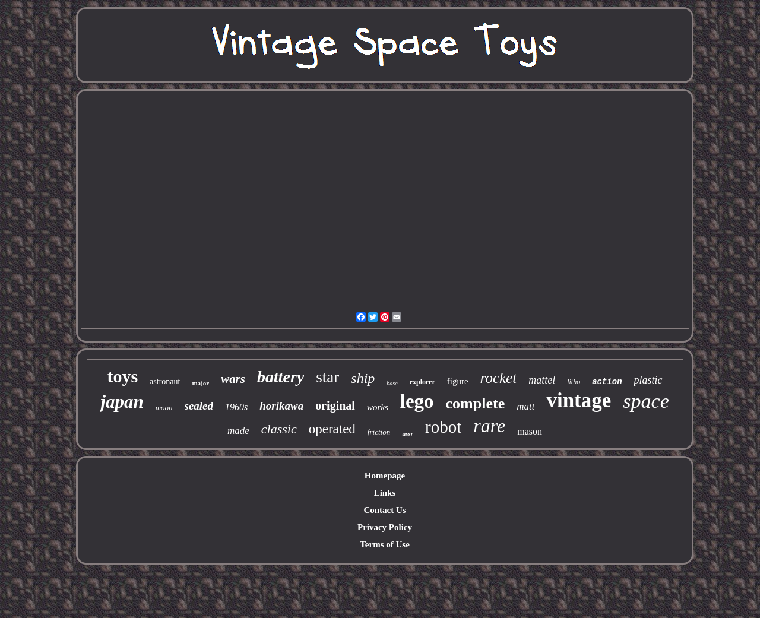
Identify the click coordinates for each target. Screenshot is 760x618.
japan (121, 401)
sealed (199, 406)
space (646, 401)
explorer (422, 382)
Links (385, 492)
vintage (578, 400)
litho (573, 382)
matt (525, 406)
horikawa (281, 406)
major (200, 382)
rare (489, 425)
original (335, 405)
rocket (498, 378)
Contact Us (384, 510)
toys (122, 376)
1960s (236, 407)
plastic (648, 380)
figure (457, 381)
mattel (541, 380)
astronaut (165, 381)
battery (280, 376)
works (377, 407)
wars (233, 379)
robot (443, 426)
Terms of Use (385, 544)
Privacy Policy (384, 527)
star (327, 377)
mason (529, 431)
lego (417, 401)
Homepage (385, 475)
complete (475, 403)
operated (332, 428)
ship (363, 378)
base (392, 383)
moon (164, 407)
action (607, 381)
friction (379, 431)
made (238, 430)
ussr (407, 433)
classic (279, 428)
